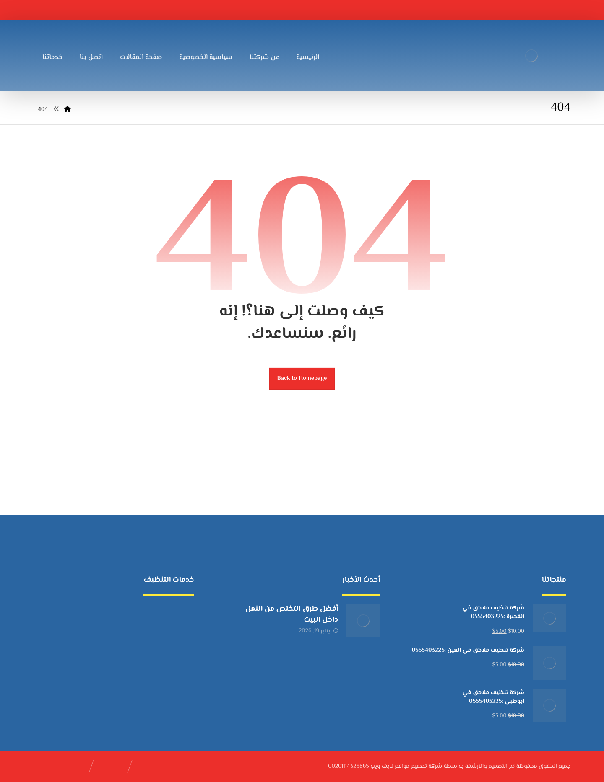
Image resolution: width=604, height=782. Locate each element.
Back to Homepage (302, 378)
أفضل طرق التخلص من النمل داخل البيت (291, 614)
